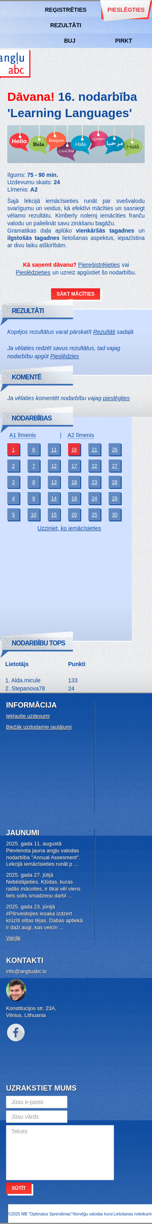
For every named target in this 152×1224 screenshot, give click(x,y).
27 (114, 466)
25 (94, 515)
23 (94, 482)
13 (53, 482)
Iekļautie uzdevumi (28, 716)
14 (53, 498)
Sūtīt (19, 1188)
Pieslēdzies (64, 356)
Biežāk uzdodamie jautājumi (39, 727)
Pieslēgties (126, 10)
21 (94, 450)
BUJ (69, 40)
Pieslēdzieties (33, 272)
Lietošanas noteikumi (132, 1214)
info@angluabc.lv (26, 971)
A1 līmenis (22, 435)
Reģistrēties (66, 10)
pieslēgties (116, 398)
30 (114, 515)
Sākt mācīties (75, 294)
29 (114, 498)
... (76, 864)
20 (74, 515)
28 (114, 482)
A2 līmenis (81, 435)
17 (74, 466)
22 (94, 466)
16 (74, 450)
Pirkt (123, 40)
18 (74, 482)
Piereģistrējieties (99, 264)
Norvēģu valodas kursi (93, 1214)
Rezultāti (65, 25)
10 (33, 515)
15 (53, 515)
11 (53, 450)
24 (94, 498)
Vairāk (13, 938)
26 (114, 450)
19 (74, 498)
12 (53, 466)
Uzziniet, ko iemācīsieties (69, 528)
